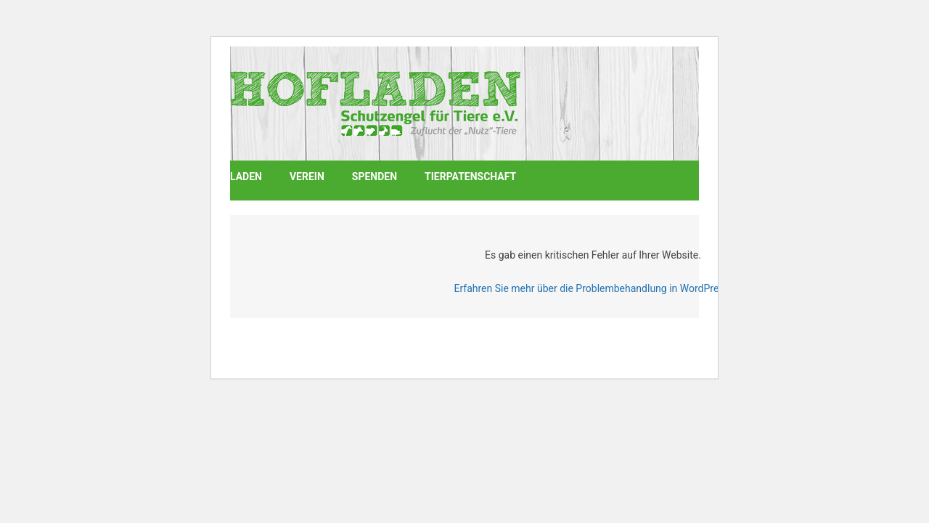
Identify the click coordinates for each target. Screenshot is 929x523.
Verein (307, 176)
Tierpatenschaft (470, 176)
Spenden (374, 176)
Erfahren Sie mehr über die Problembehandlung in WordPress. (593, 288)
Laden (246, 176)
